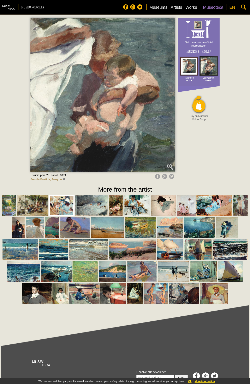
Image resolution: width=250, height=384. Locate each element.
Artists (176, 7)
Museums (158, 7)
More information (205, 381)
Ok (189, 381)
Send (181, 377)
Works (191, 7)
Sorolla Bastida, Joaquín (48, 179)
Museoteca (213, 7)
